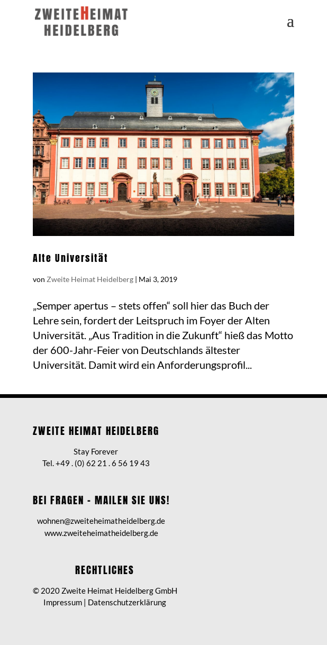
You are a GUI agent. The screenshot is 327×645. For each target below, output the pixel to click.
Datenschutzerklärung (127, 602)
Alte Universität (70, 258)
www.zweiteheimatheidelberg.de (101, 533)
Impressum (62, 602)
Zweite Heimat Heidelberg (90, 279)
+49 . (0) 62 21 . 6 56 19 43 (103, 463)
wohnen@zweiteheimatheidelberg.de (101, 520)
